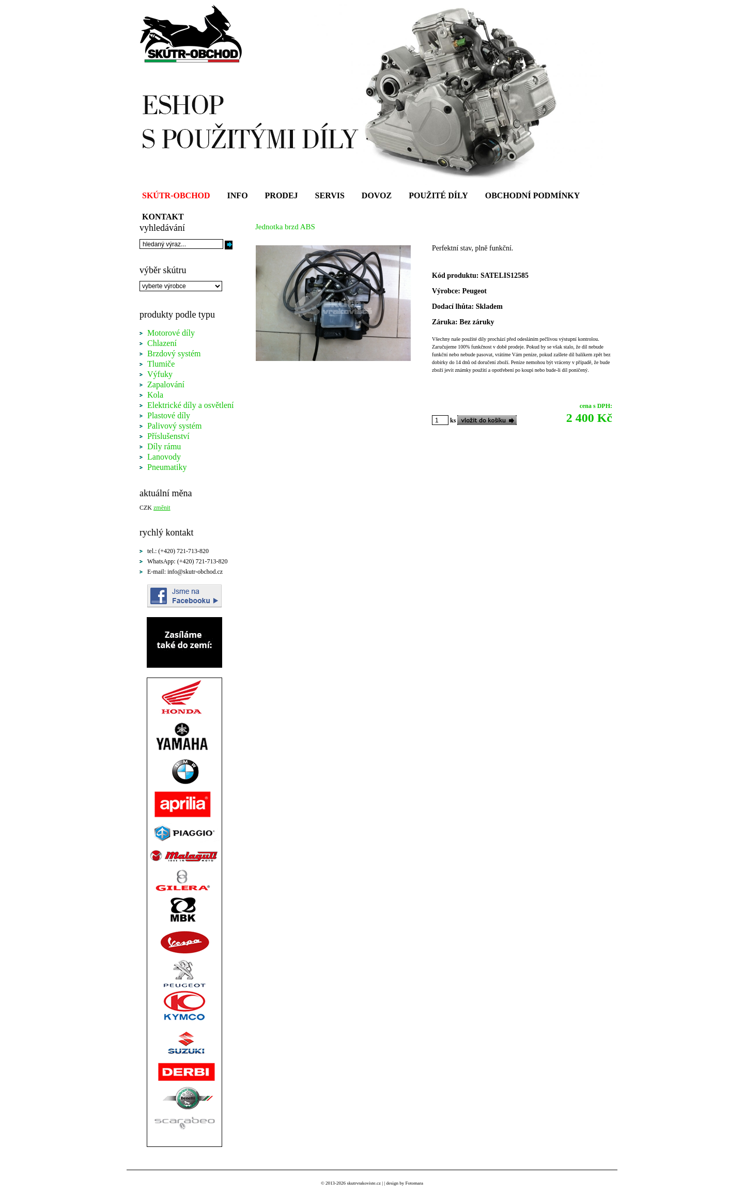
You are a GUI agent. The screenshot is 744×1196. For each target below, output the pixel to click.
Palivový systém (174, 425)
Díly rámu (164, 446)
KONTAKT (163, 216)
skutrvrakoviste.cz (364, 1183)
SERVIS (330, 195)
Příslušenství (168, 436)
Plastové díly (168, 415)
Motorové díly (171, 332)
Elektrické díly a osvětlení (190, 405)
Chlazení (162, 343)
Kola (155, 394)
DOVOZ (377, 195)
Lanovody (164, 456)
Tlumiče (161, 363)
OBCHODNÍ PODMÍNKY (532, 195)
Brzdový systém (174, 353)
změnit (162, 507)
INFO (237, 195)
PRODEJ (281, 195)
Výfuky (160, 374)
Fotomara (414, 1183)
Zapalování (165, 384)
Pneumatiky (167, 467)
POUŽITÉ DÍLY (438, 195)
